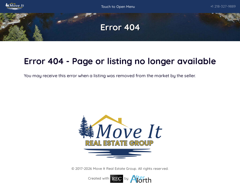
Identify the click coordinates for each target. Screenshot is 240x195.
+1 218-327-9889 (223, 6)
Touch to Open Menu (118, 6)
